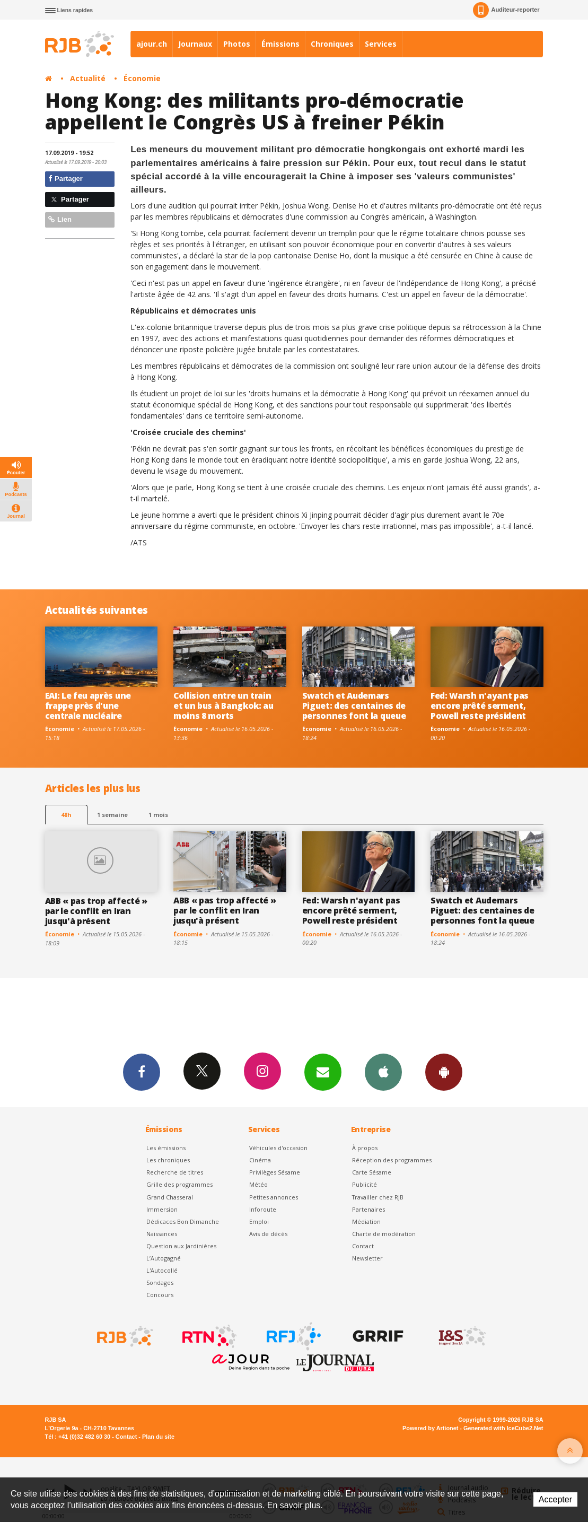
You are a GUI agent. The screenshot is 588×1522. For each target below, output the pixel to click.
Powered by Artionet (430, 1428)
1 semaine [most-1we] (112, 815)
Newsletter (367, 1258)
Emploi (259, 1221)
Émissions (280, 44)
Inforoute (262, 1209)
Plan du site (158, 1436)
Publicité (364, 1184)
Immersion (162, 1209)
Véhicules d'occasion (278, 1147)
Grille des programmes (179, 1184)
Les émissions (166, 1147)
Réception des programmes (392, 1159)
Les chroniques (168, 1159)
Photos (236, 44)
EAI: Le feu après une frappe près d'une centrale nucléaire (88, 705)
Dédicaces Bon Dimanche (182, 1221)
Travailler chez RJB (377, 1197)
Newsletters (322, 1072)
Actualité (88, 78)
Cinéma (260, 1159)
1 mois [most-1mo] (158, 815)
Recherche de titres (174, 1172)
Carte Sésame (371, 1172)
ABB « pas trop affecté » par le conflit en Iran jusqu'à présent (96, 911)
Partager (65, 178)
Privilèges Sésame (274, 1172)
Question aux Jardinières (181, 1245)
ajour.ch (151, 44)
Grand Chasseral (169, 1197)
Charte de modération (384, 1233)
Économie (142, 78)
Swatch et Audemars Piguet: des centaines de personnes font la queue (354, 705)
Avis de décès (268, 1233)
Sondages (159, 1282)
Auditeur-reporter (506, 10)
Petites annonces (273, 1197)
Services (381, 44)
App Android (443, 1072)
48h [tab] (66, 815)
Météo (258, 1184)
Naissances (161, 1233)
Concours (159, 1294)
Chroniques (332, 44)
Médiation (366, 1221)
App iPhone (383, 1072)
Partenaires (368, 1209)
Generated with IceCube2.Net (503, 1428)
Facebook (141, 1072)
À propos (365, 1147)
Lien (60, 219)
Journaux (195, 44)
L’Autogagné (163, 1258)
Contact (363, 1245)
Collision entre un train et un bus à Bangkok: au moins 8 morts (223, 705)
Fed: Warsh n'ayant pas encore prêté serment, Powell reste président (480, 705)
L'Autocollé (162, 1270)
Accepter (555, 1499)
